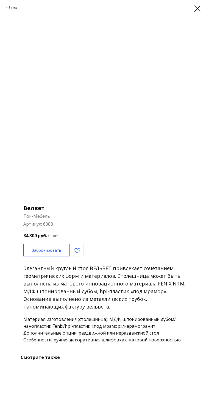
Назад (13, 7)
